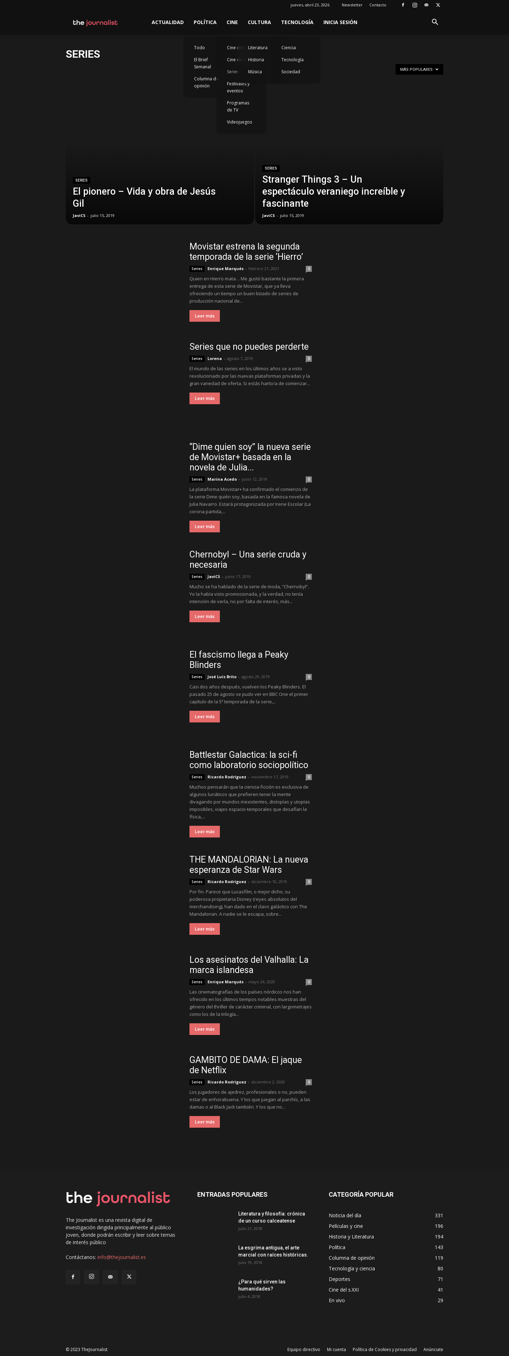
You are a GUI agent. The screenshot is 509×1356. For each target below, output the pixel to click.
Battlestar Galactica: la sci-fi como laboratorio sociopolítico (248, 760)
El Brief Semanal (202, 63)
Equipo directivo (303, 1349)
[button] (434, 22)
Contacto (377, 4)
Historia (256, 60)
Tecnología (297, 22)
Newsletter (352, 4)
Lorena (214, 358)
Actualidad (168, 22)
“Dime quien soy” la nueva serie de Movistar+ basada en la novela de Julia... (250, 457)
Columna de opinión (206, 82)
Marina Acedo (222, 479)
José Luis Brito (221, 676)
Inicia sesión (340, 22)
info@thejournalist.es (122, 1257)
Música (255, 72)
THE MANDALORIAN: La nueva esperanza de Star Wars (248, 864)
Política (205, 22)
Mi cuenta (336, 1349)
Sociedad (290, 72)
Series (81, 180)
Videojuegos (239, 122)
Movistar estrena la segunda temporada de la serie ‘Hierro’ (246, 251)
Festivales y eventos (238, 87)
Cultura (259, 22)
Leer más (205, 316)
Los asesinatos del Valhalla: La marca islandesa (249, 965)
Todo (199, 48)
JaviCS (79, 215)
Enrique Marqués (225, 268)
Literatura (258, 48)
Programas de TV (238, 106)
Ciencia (288, 48)
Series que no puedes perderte (249, 347)
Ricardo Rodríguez (226, 776)
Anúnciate (433, 1349)
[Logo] (95, 22)
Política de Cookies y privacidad (385, 1349)
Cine (232, 22)
